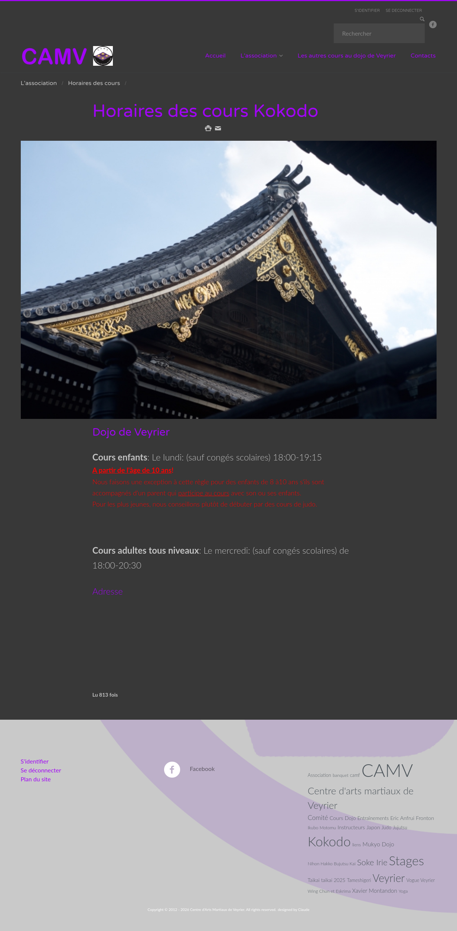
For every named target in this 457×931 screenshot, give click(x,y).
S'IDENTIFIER (370, 10)
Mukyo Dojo (378, 843)
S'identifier (35, 760)
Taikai (314, 880)
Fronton (425, 817)
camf (355, 775)
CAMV (387, 769)
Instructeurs (351, 827)
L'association (259, 55)
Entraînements (373, 818)
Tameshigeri (359, 880)
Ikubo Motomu (322, 827)
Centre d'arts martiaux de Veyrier (361, 797)
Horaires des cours (94, 83)
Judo (386, 827)
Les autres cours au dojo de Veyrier (346, 55)
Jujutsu (400, 827)
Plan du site (36, 778)
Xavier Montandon (374, 890)
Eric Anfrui (402, 817)
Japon (373, 827)
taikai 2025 (333, 880)
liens (356, 844)
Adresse (107, 590)
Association (319, 775)
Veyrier (389, 878)
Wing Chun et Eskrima (329, 890)
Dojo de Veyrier (131, 432)
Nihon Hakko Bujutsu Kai (332, 863)
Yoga (403, 890)
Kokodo (329, 841)
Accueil (215, 55)
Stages (406, 860)
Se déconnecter (41, 769)
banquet (341, 775)
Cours (336, 817)
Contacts (423, 55)
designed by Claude (293, 909)
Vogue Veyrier (420, 880)
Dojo (350, 817)
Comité (318, 817)
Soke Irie (372, 862)
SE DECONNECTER (405, 10)
